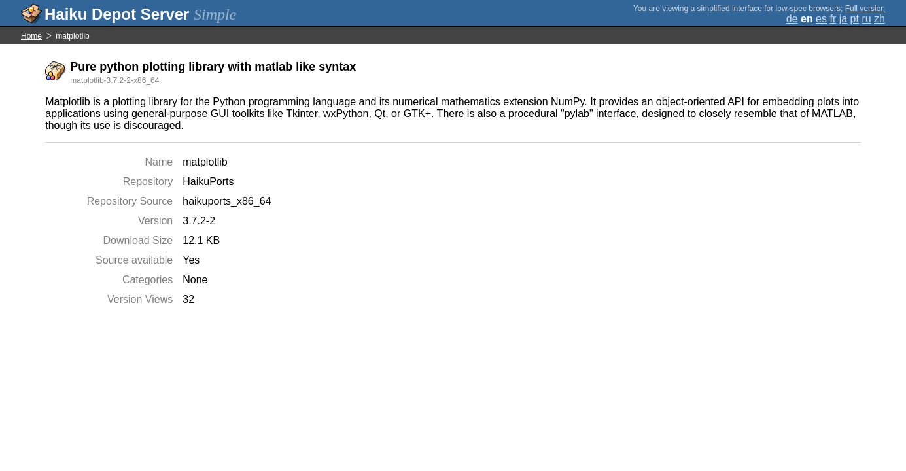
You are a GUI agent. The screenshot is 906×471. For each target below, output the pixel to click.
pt (854, 18)
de (792, 18)
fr (832, 18)
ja (843, 18)
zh (879, 18)
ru (866, 18)
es (821, 18)
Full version (865, 8)
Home (31, 36)
